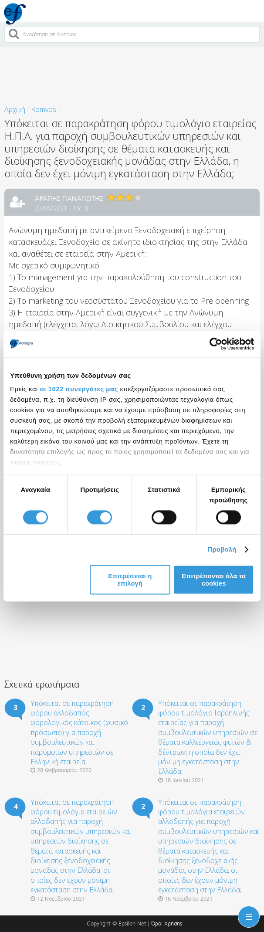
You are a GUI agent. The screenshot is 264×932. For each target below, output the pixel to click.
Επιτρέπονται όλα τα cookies (214, 579)
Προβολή (222, 549)
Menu (247, 911)
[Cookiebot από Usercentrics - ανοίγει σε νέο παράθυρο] (216, 343)
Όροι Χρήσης (166, 923)
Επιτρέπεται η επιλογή (130, 579)
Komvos (43, 109)
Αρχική (14, 109)
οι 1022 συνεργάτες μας (79, 389)
